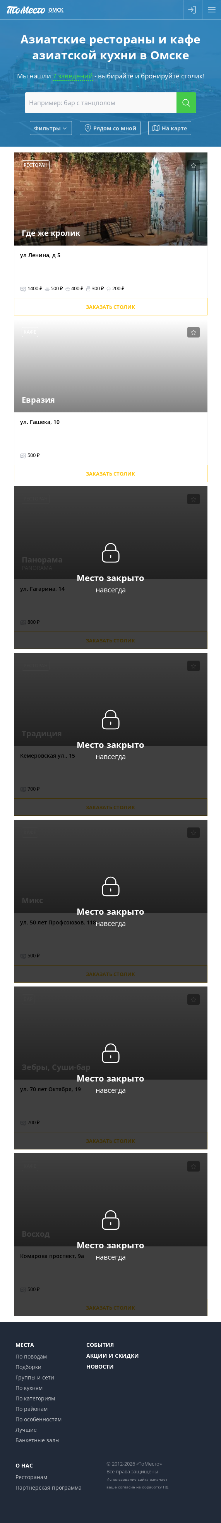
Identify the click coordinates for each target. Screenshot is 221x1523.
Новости (100, 1366)
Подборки (28, 1367)
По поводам (31, 1356)
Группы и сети (34, 1377)
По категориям (35, 1398)
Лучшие (26, 1429)
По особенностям (38, 1419)
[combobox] (110, 102)
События (100, 1344)
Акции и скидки (112, 1355)
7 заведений (73, 75)
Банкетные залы (37, 1440)
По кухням (29, 1387)
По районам (31, 1408)
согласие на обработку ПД (143, 1487)
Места (24, 1344)
